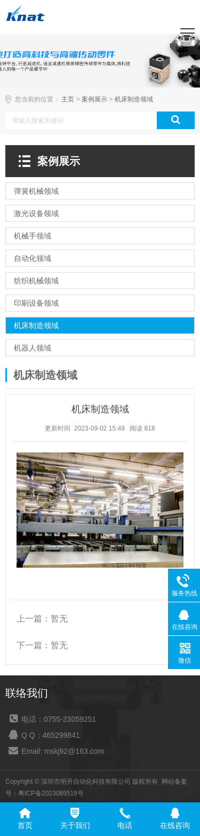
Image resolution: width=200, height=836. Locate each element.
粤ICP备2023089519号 (51, 793)
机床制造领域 (134, 99)
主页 (67, 99)
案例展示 (94, 99)
